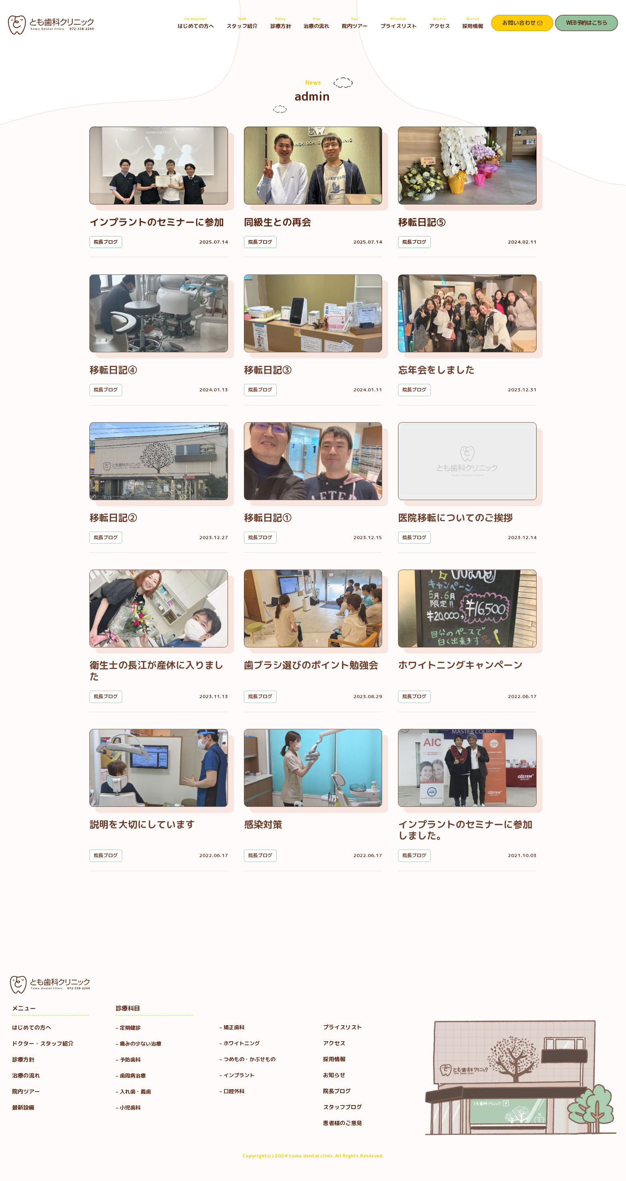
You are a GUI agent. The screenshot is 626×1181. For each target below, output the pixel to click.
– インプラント (237, 1075)
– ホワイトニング (240, 1043)
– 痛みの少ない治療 (138, 1043)
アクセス (439, 23)
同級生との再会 (277, 222)
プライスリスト (398, 23)
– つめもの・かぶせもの (247, 1059)
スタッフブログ (342, 1107)
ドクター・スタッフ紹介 (42, 1043)
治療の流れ (316, 23)
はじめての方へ (196, 23)
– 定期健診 (128, 1027)
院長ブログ (106, 241)
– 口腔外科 (232, 1091)
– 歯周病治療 (131, 1075)
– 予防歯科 (131, 1059)
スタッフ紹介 (242, 23)
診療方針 (280, 23)
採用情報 (472, 23)
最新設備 (23, 1107)
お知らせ (334, 1075)
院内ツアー (355, 23)
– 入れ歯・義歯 (133, 1091)
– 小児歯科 (131, 1107)
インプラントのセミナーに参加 (156, 222)
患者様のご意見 (342, 1123)
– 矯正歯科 (232, 1027)
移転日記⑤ (422, 222)
